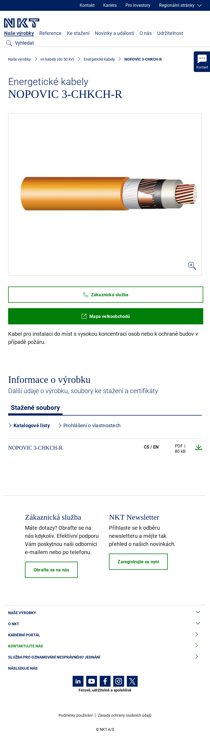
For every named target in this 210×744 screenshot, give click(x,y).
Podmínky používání (75, 715)
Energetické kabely (99, 59)
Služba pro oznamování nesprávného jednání (105, 657)
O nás (146, 33)
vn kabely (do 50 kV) (57, 59)
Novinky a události (114, 33)
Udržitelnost (170, 33)
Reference (50, 33)
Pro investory (137, 5)
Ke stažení (78, 33)
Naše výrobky (19, 33)
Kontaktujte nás (105, 646)
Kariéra (110, 5)
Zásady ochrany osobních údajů (124, 715)
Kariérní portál (105, 635)
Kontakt (87, 5)
